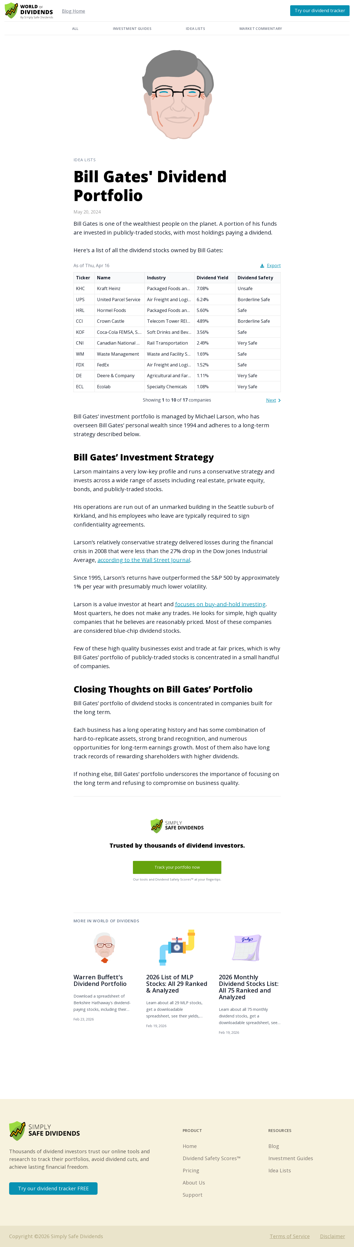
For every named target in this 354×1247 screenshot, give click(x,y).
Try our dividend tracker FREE (53, 1188)
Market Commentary (260, 28)
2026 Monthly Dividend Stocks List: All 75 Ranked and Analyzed (249, 987)
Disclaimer (332, 1236)
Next (273, 400)
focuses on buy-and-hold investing (220, 604)
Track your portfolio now (177, 867)
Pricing (191, 1170)
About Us (194, 1182)
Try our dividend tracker (320, 10)
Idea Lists (195, 28)
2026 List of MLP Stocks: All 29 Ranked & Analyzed (176, 983)
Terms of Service (290, 1236)
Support (193, 1194)
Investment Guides (132, 28)
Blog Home (73, 11)
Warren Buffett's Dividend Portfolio (100, 980)
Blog (273, 1146)
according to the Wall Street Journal (144, 560)
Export (270, 265)
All (75, 28)
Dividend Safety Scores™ (212, 1158)
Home (190, 1146)
